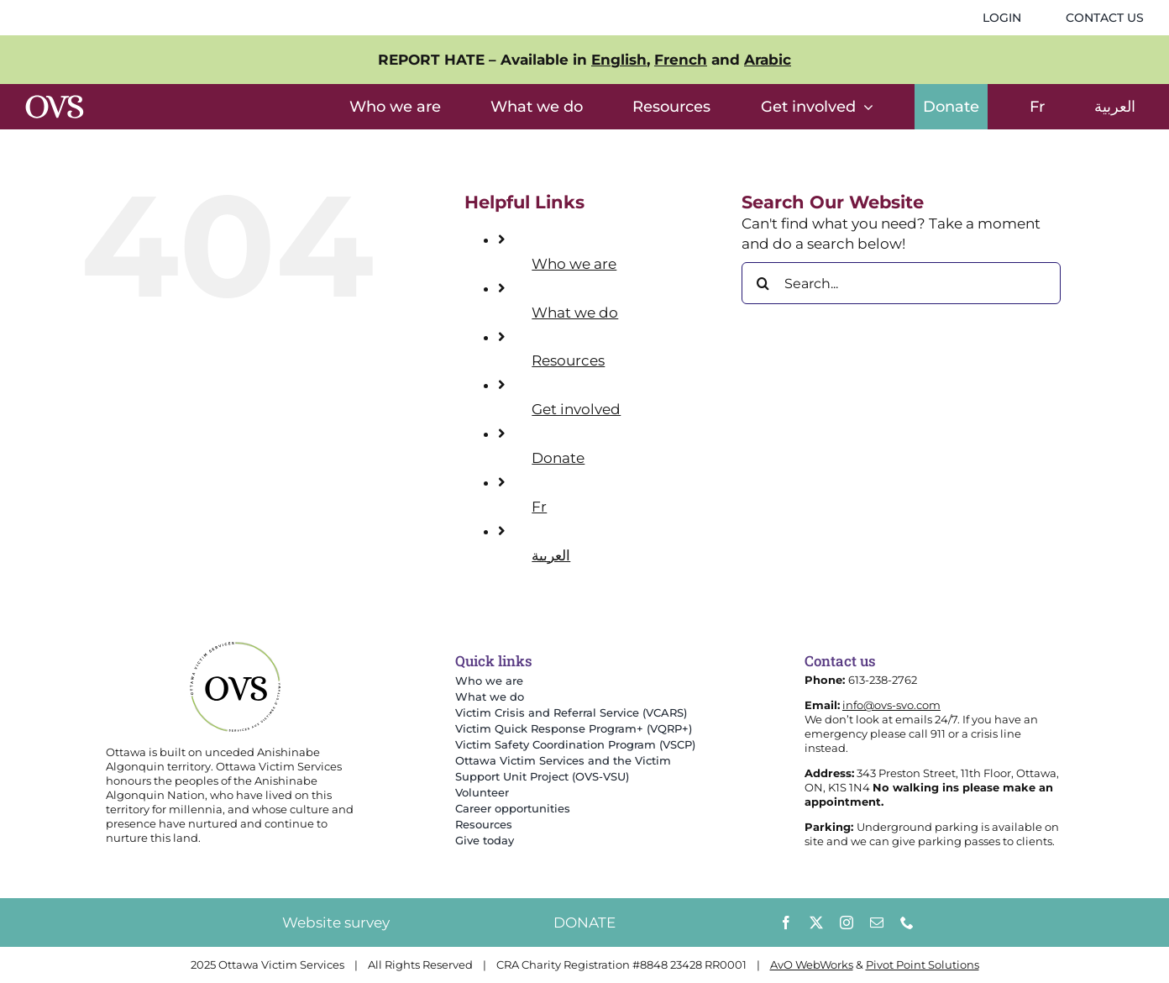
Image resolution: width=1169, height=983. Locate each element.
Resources (568, 360)
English (619, 59)
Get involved (576, 409)
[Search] (763, 283)
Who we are (574, 263)
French (680, 59)
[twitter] (816, 922)
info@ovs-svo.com (891, 705)
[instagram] (846, 922)
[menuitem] (1037, 106)
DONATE (584, 922)
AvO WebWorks (811, 964)
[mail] (876, 922)
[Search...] (901, 283)
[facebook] (786, 922)
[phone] (907, 922)
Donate (558, 457)
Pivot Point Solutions (922, 964)
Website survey (336, 922)
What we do (575, 312)
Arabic (767, 59)
